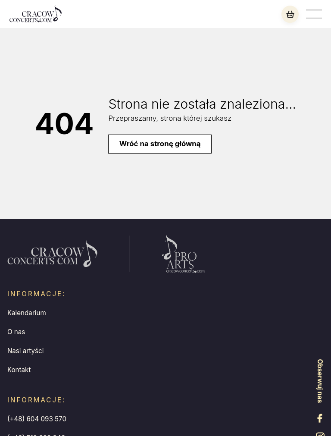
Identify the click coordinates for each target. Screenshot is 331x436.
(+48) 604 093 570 (36, 419)
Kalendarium (26, 313)
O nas (16, 332)
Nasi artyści (25, 351)
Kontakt (19, 370)
